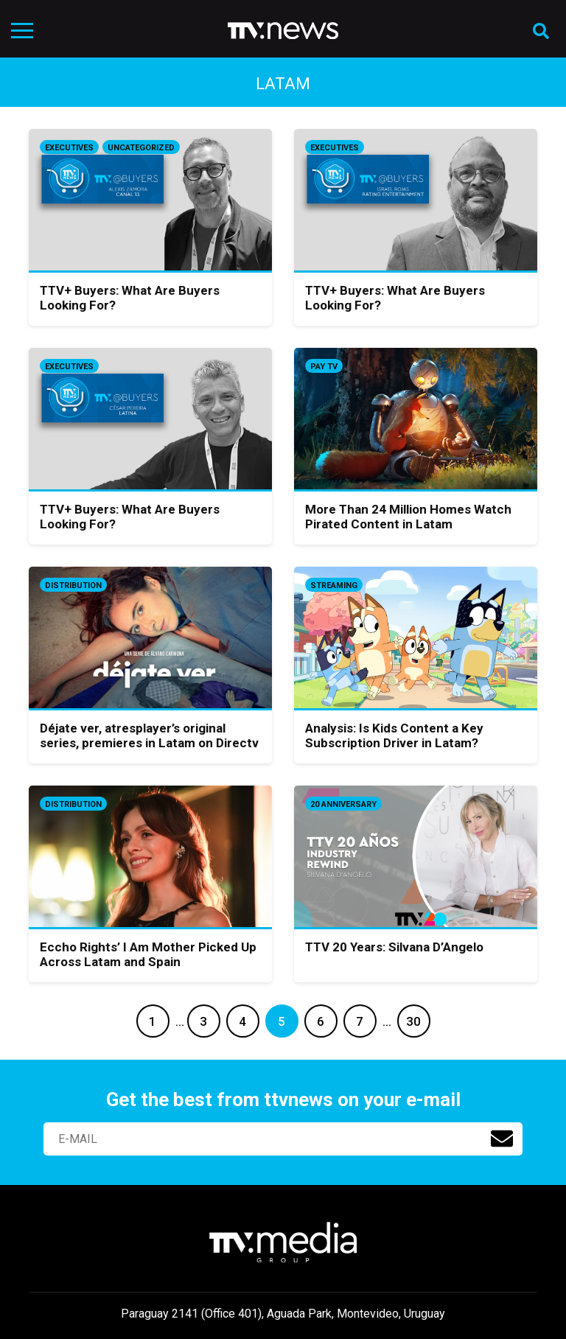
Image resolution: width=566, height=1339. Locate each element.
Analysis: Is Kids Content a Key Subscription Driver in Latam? (394, 735)
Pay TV (324, 366)
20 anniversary (343, 804)
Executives (69, 148)
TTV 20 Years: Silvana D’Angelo (394, 947)
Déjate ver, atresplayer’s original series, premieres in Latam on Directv (149, 735)
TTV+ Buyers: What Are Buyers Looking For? (130, 297)
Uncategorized (141, 148)
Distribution (73, 585)
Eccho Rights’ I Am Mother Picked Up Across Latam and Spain (148, 954)
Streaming (333, 585)
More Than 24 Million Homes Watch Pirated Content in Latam (408, 516)
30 (413, 1021)
